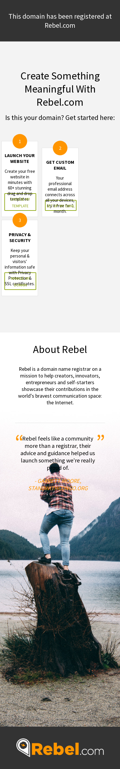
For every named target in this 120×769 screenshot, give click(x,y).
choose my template (20, 202)
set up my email (61, 205)
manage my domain (20, 281)
